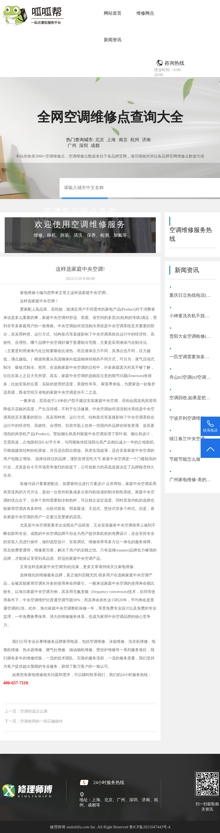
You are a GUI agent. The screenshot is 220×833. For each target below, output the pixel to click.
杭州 (134, 139)
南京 (123, 139)
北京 (99, 139)
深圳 (83, 145)
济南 (146, 139)
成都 (95, 145)
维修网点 (145, 13)
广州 (72, 145)
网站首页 (112, 13)
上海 (111, 139)
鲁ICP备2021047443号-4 (149, 827)
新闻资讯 (112, 39)
